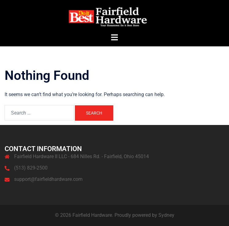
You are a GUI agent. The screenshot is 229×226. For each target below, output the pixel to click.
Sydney (166, 215)
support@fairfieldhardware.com (48, 179)
